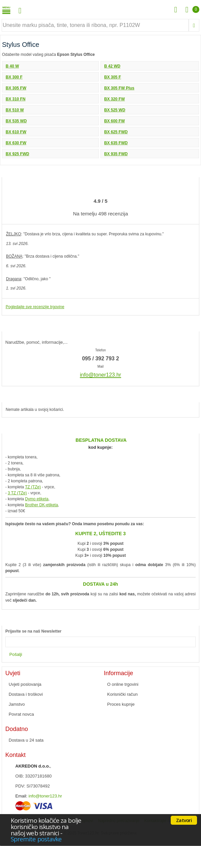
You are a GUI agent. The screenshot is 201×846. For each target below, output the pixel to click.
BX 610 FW (16, 132)
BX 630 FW (16, 143)
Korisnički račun (122, 694)
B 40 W (12, 66)
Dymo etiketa (36, 499)
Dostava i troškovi (26, 694)
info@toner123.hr (45, 795)
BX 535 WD (16, 121)
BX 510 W (15, 110)
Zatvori (184, 820)
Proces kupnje (120, 704)
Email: (21, 795)
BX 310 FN (15, 99)
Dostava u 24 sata (26, 740)
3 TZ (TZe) (17, 493)
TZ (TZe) (33, 487)
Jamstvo (17, 704)
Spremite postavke (36, 839)
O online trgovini (122, 684)
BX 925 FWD (17, 154)
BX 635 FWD (116, 143)
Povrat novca (21, 714)
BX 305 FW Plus (119, 88)
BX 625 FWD (116, 132)
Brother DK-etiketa (41, 505)
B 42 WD (112, 66)
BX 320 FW (114, 99)
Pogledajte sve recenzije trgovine (35, 306)
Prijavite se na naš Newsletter (33, 631)
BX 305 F (112, 77)
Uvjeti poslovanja (25, 684)
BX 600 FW (114, 121)
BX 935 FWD (116, 154)
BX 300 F (14, 77)
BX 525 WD (114, 110)
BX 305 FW (16, 88)
